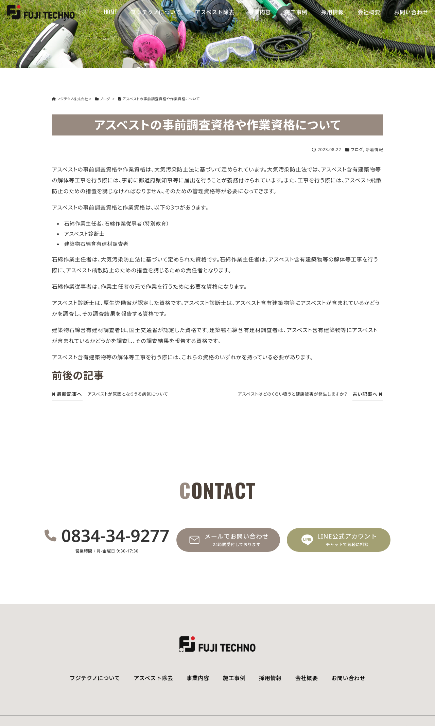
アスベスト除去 (215, 12)
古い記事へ (366, 394)
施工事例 (296, 12)
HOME (110, 12)
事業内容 (259, 12)
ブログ (357, 149)
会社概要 (369, 12)
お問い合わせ (411, 12)
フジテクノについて (155, 12)
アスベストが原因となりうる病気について (130, 394)
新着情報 (374, 149)
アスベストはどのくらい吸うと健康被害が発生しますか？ (289, 394)
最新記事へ (66, 394)
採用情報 (332, 12)
